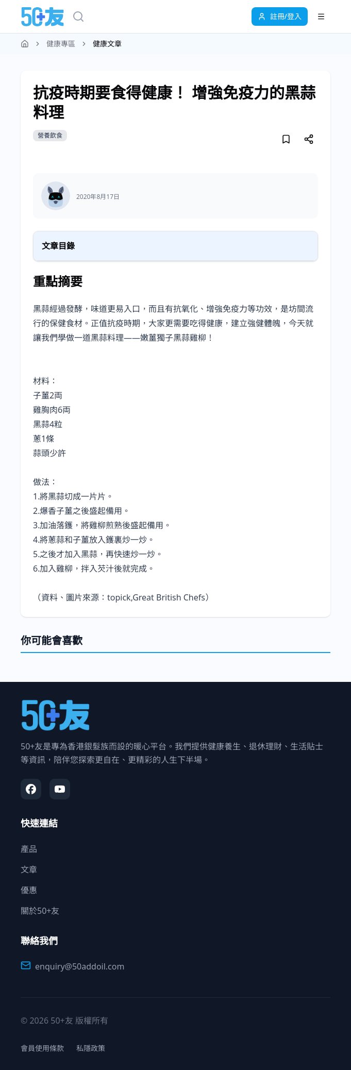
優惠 (29, 890)
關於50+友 (40, 910)
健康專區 (60, 43)
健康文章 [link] (107, 43)
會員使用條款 (42, 1048)
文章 (29, 869)
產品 (29, 849)
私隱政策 (90, 1048)
